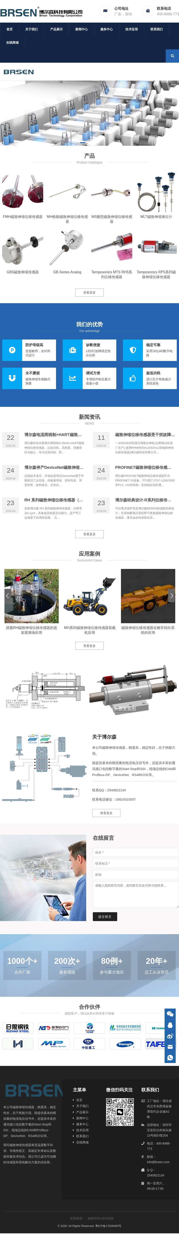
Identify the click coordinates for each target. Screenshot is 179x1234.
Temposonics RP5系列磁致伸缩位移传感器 (156, 274)
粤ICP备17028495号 (108, 1226)
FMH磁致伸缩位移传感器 (23, 217)
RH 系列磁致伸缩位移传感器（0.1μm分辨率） (65, 500)
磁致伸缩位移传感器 (101, 1218)
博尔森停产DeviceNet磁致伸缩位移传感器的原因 (67, 467)
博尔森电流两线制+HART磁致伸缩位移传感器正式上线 (73, 435)
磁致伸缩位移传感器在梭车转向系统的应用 (148, 630)
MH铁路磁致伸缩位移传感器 (67, 219)
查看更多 (89, 292)
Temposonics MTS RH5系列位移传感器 (111, 274)
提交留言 (105, 916)
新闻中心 (81, 29)
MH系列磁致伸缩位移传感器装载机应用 (90, 630)
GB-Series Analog (67, 272)
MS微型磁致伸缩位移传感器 (111, 219)
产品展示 (56, 29)
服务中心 (106, 29)
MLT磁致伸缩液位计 (156, 217)
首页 (9, 29)
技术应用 (131, 29)
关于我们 (31, 29)
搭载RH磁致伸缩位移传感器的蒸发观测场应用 (31, 630)
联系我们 (156, 29)
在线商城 (12, 42)
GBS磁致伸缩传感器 (23, 272)
